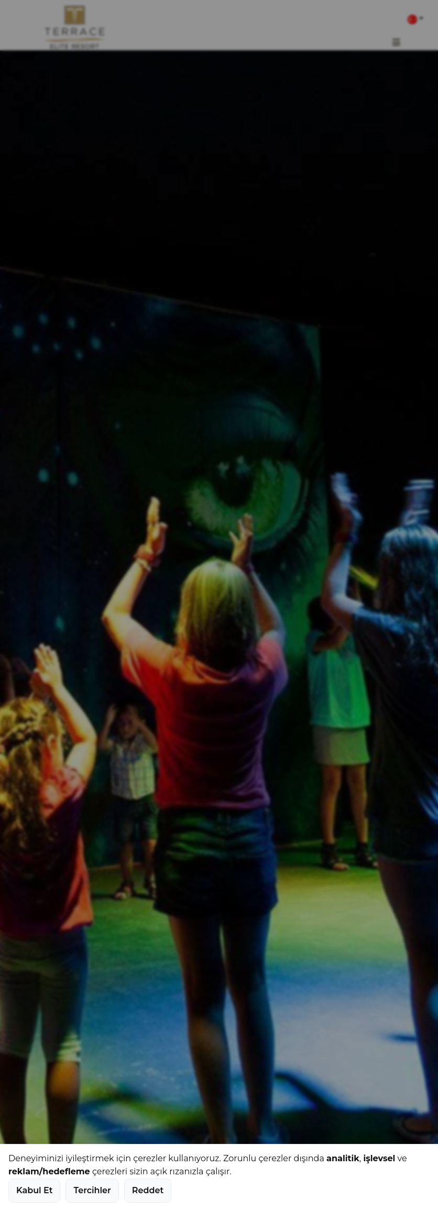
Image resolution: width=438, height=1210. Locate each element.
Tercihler (92, 1190)
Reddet (147, 1190)
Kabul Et (34, 1190)
